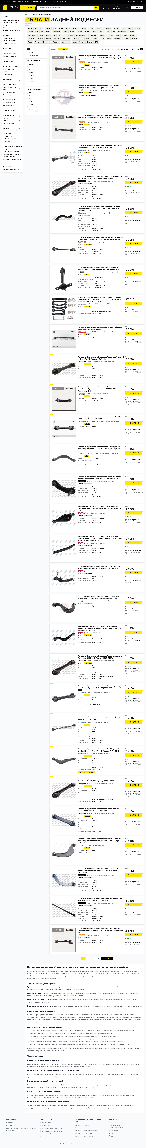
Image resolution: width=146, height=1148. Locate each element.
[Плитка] (138, 49)
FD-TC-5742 (88, 756)
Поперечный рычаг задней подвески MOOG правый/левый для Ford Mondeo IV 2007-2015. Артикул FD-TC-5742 (101, 750)
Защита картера (8, 28)
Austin (61, 28)
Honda (72, 31)
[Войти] (125, 8)
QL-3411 (87, 152)
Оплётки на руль (8, 69)
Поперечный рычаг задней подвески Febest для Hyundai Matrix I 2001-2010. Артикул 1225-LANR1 (100, 899)
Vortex (81, 42)
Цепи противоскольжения (11, 151)
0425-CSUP (88, 877)
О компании (132, 2)
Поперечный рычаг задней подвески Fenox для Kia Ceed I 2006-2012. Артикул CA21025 (100, 328)
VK (66, 1)
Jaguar (102, 31)
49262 (86, 274)
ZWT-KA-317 (88, 545)
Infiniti (94, 31)
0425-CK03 (88, 483)
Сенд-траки (7, 149)
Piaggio (132, 35)
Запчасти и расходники (11, 20)
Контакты (140, 2)
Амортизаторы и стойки (11, 46)
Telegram (55, 1)
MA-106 (87, 396)
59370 (86, 456)
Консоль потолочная (9, 156)
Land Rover (32, 35)
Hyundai (79, 31)
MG (59, 35)
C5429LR (87, 847)
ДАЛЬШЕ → (107, 958)
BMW (68, 28)
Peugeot (124, 35)
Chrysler (108, 28)
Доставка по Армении (82, 1128)
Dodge (30, 31)
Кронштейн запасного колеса (10, 112)
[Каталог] (28, 7)
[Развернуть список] (36, 84)
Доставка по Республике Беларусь (87, 1130)
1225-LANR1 (88, 905)
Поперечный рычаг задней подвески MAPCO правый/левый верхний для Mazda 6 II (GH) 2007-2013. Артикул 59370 (99, 449)
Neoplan (102, 35)
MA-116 (87, 65)
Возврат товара (46, 1123)
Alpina (48, 28)
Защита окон (7, 133)
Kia (114, 31)
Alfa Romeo (39, 28)
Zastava (89, 42)
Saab (88, 38)
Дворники (6, 51)
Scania (95, 38)
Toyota (37, 42)
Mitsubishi (93, 35)
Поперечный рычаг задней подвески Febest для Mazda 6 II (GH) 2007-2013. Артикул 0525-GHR (101, 358)
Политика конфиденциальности (51, 1131)
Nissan (111, 35)
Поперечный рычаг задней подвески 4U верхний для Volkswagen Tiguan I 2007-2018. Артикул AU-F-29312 (98, 597)
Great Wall (56, 31)
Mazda (70, 35)
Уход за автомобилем (10, 84)
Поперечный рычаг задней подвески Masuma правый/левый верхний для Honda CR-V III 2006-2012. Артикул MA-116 (100, 58)
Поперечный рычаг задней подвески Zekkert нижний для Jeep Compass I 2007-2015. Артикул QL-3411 (100, 146)
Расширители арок (9, 108)
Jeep (108, 31)
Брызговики (7, 48)
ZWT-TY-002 (88, 573)
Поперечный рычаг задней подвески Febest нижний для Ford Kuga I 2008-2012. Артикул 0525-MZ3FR (100, 657)
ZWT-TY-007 (88, 635)
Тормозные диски (9, 38)
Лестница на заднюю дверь (12, 159)
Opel (117, 35)
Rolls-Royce (66, 38)
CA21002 (87, 424)
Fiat (36, 31)
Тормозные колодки (9, 40)
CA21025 (87, 334)
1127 (97, 958)
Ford (42, 31)
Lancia (132, 31)
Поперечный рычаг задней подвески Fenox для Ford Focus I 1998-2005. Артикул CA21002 (101, 418)
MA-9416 (87, 124)
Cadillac (83, 28)
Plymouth (31, 38)
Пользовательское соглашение (51, 1128)
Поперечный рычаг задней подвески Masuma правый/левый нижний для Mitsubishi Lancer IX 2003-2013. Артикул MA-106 (99, 389)
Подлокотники (7, 59)
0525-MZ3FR (88, 183)
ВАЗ (96, 42)
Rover (75, 38)
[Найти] (96, 8)
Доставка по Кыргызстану (84, 1136)
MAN (53, 35)
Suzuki (134, 38)
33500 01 (87, 306)
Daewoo (137, 28)
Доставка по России (82, 1125)
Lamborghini (122, 31)
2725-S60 (87, 816)
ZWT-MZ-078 (88, 515)
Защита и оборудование (11, 169)
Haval (65, 31)
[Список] (141, 49)
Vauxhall (56, 42)
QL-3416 (87, 725)
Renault (56, 38)
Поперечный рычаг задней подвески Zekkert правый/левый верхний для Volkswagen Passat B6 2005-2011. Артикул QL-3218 (99, 208)
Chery (91, 28)
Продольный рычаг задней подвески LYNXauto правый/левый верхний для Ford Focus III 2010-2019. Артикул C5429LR (99, 841)
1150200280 (88, 244)
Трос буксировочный (10, 131)
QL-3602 (87, 695)
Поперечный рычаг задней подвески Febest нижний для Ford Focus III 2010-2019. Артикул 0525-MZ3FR (100, 780)
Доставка (13, 1)
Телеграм (113, 1130)
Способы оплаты (23, 1)
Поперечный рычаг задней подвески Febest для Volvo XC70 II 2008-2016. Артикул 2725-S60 (99, 810)
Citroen (116, 28)
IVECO (87, 31)
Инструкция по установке (86, 772)
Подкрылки (6, 71)
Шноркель (6, 141)
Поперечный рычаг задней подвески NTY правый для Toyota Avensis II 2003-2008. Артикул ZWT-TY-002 (99, 567)
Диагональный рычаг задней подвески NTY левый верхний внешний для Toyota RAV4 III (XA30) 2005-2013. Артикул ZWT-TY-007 (99, 628)
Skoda (102, 38)
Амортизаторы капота (10, 56)
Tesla (30, 42)
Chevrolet (99, 28)
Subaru (127, 38)
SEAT (81, 38)
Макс (61, 1)
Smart (109, 38)
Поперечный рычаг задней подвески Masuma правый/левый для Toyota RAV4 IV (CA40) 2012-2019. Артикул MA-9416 (100, 118)
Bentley (75, 28)
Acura (30, 28)
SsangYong (117, 38)
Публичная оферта (46, 1125)
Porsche (40, 38)
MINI (64, 35)
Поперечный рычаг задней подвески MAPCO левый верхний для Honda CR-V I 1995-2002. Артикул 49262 (98, 268)
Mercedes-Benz (81, 35)
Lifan (47, 35)
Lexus (41, 35)
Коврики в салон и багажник (9, 34)
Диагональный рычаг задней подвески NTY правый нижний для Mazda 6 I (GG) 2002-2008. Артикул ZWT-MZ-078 (100, 509)
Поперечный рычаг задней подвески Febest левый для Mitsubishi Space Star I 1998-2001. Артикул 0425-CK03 (99, 478)
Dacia (129, 28)
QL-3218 (87, 215)
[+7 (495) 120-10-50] (110, 7)
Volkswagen (66, 42)
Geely (48, 31)
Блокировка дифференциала (12, 146)
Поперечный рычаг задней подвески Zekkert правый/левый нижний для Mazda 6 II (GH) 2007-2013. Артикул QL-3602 (100, 688)
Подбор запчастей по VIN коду (40, 1)
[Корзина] (137, 7)
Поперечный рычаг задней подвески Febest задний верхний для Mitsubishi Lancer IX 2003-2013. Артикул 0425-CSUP (98, 871)
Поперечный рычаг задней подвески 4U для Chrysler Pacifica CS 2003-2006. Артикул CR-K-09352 (98, 87)
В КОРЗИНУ (133, 62)
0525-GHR (87, 364)
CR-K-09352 (88, 92)
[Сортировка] (128, 49)
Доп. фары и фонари (9, 138)
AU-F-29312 (88, 603)
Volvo (75, 42)
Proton (48, 38)
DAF (123, 28)
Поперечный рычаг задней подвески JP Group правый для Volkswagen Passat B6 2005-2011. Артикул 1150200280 (100, 238)
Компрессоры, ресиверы (11, 154)
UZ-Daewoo (46, 42)
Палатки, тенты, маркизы (11, 144)
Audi (54, 28)
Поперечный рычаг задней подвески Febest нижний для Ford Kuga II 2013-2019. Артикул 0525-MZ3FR (100, 178)
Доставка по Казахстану (83, 1133)
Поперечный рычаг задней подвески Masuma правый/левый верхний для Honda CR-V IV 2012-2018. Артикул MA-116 (100, 930)
